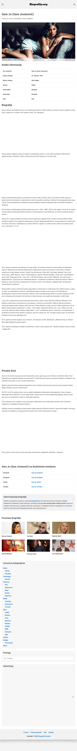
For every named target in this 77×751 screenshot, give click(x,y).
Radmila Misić (56, 536)
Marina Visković (7, 536)
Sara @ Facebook (37, 473)
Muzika (30, 18)
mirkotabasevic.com (18, 59)
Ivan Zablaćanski (57, 554)
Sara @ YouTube (37, 487)
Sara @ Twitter (36, 482)
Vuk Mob (30, 536)
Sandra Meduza (7, 554)
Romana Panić (31, 554)
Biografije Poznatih (44, 738)
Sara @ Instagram (37, 477)
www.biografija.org (34, 501)
